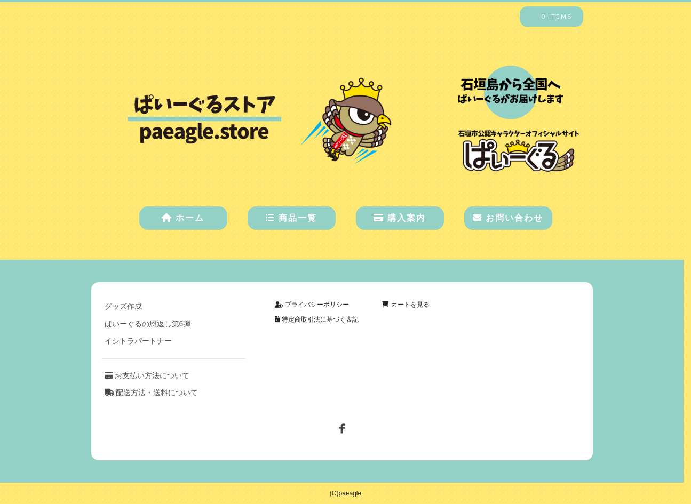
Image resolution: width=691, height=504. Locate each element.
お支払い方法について (147, 375)
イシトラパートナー (138, 341)
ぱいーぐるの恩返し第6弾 (148, 323)
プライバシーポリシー (311, 304)
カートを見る (405, 304)
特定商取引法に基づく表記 (316, 319)
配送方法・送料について (151, 392)
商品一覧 (291, 218)
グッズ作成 (123, 306)
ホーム (183, 218)
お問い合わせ (508, 218)
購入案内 (400, 218)
